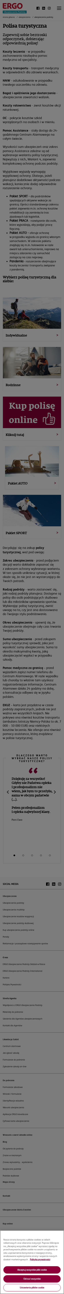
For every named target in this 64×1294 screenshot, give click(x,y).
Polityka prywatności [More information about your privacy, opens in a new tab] (40, 1259)
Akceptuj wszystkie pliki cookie (32, 1269)
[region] (32, 1262)
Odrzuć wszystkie (32, 1278)
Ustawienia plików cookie (32, 1287)
